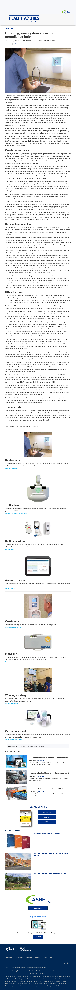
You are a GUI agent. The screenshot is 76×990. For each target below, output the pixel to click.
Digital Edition (38, 807)
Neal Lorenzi (16, 44)
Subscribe (38, 937)
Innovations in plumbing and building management (49, 773)
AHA (51, 957)
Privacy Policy (16, 971)
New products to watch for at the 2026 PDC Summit (49, 789)
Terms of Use (57, 971)
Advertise (38, 957)
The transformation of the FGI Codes (47, 834)
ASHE (45, 957)
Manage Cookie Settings (37, 973)
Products (22, 746)
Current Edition (47, 812)
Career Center (38, 908)
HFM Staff (41, 760)
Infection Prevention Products (37, 746)
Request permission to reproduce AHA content (49, 986)
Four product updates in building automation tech (48, 757)
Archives (46, 817)
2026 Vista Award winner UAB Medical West (50, 874)
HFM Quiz (47, 822)
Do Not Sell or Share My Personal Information (37, 971)
